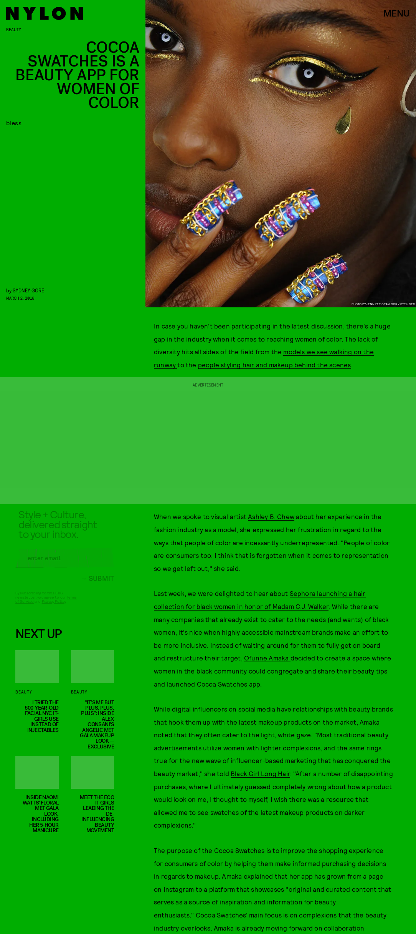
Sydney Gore (28, 290)
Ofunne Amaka (267, 658)
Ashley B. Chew (271, 516)
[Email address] (64, 563)
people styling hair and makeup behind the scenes (274, 364)
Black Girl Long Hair (260, 773)
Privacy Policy (54, 606)
